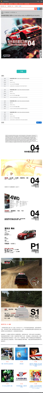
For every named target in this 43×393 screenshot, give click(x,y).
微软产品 (11, 3)
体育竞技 (13, 12)
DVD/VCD (21, 3)
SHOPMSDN (6, 1)
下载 (21, 71)
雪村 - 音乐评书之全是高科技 (7, 363)
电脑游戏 (2, 3)
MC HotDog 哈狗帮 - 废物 (7, 385)
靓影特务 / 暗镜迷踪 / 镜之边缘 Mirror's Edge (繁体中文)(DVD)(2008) (36, 364)
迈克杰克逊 (26, 3)
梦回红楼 (21, 363)
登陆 (41, 1)
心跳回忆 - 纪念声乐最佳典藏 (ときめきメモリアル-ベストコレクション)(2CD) (35, 386)
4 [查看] (20, 6)
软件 (7, 3)
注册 (38, 1)
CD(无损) (16, 3)
